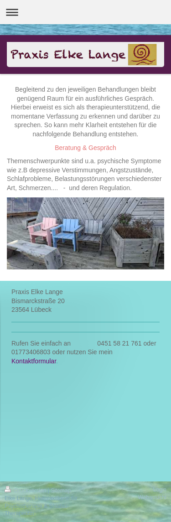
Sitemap (61, 490)
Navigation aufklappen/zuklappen (85, 12)
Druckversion (26, 490)
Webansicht (152, 497)
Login (159, 489)
